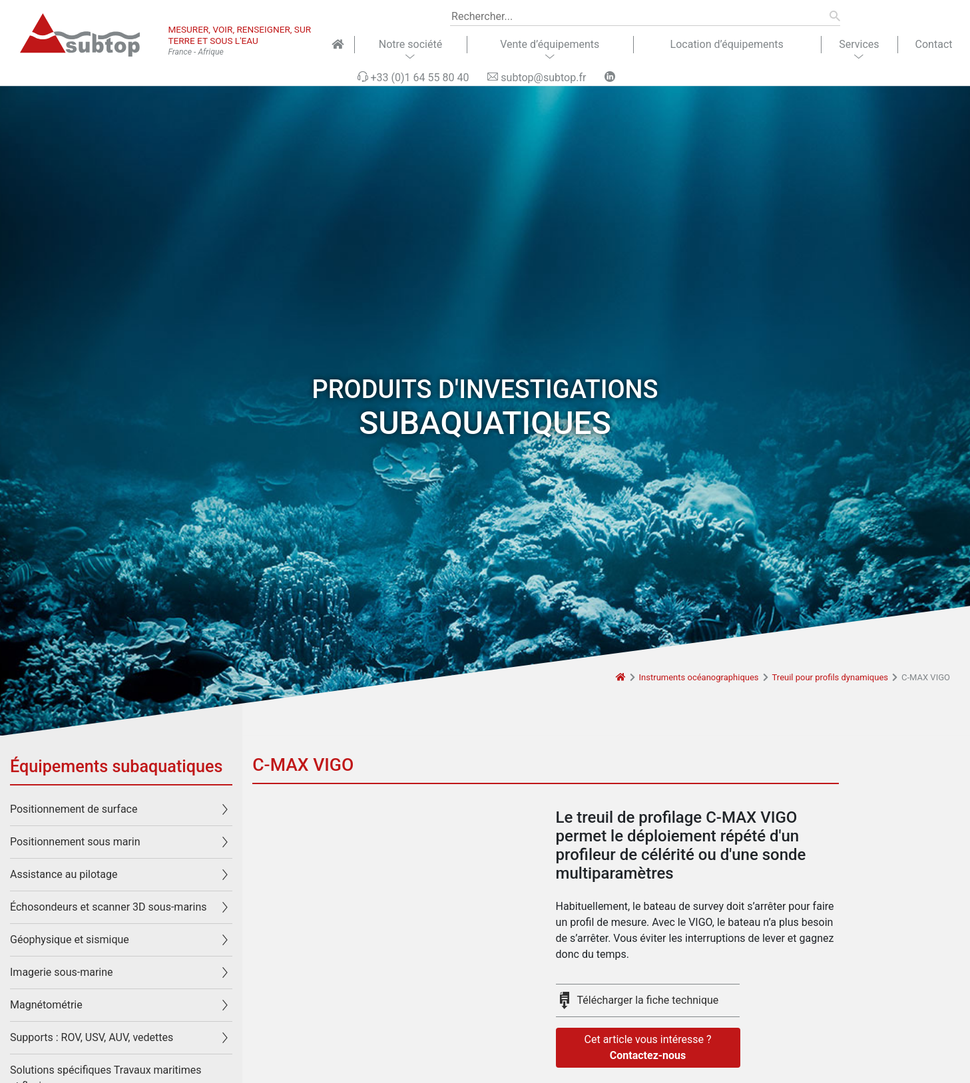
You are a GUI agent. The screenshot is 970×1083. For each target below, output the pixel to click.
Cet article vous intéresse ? (648, 1048)
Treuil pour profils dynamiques (830, 677)
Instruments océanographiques (699, 677)
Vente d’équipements (549, 44)
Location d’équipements (727, 44)
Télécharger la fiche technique (648, 1000)
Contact (934, 44)
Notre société (410, 44)
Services (859, 44)
